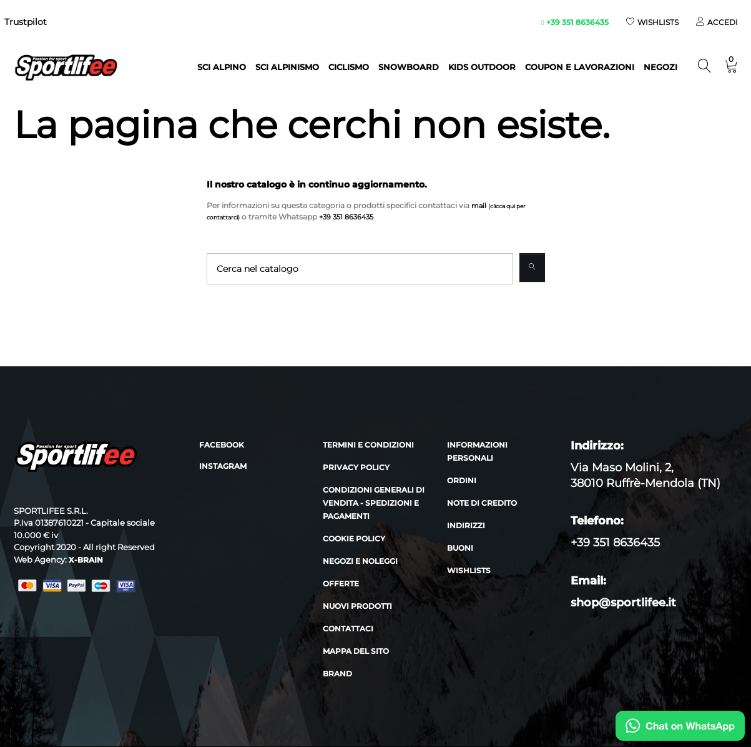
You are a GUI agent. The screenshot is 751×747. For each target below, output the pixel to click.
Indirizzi (466, 526)
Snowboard (408, 67)
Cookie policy (354, 539)
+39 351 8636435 (574, 22)
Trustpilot (25, 22)
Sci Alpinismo (287, 67)
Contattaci (348, 629)
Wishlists (469, 571)
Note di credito (482, 503)
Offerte (341, 584)
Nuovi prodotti (357, 606)
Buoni (460, 548)
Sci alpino (221, 67)
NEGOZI (660, 67)
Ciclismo (348, 67)
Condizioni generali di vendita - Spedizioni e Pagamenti (374, 503)
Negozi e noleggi (360, 561)
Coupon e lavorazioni (579, 67)
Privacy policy (356, 468)
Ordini (461, 481)
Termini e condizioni (368, 445)
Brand (337, 674)
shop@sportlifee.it (623, 603)
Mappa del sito (356, 651)
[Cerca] (359, 268)
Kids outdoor (482, 67)
